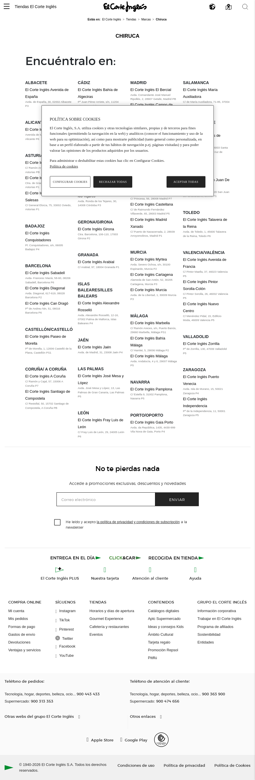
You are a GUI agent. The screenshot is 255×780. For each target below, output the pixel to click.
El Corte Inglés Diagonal (45, 288)
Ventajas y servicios (24, 650)
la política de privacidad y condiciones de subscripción (138, 522)
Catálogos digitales (163, 611)
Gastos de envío (21, 634)
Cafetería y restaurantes (109, 627)
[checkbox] (57, 522)
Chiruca (127, 36)
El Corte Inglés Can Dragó (46, 303)
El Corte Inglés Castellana (152, 204)
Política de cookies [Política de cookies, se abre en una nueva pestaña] (64, 166)
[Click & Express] (76, 557)
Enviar (177, 499)
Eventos (96, 634)
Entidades (205, 642)
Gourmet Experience (106, 618)
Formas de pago (21, 627)
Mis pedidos (18, 618)
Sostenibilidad (208, 634)
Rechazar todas (113, 181)
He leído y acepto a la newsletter (126, 524)
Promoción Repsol (163, 650)
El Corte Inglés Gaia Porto (152, 422)
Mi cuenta (16, 611)
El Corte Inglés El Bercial (151, 90)
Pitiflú (152, 658)
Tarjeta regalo (159, 642)
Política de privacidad (184, 765)
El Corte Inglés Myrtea (149, 259)
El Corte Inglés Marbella (150, 323)
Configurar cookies (70, 181)
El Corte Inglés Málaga (149, 356)
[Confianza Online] (161, 739)
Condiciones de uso (136, 765)
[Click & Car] (125, 557)
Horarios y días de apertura (111, 611)
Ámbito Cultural (160, 634)
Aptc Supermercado (164, 618)
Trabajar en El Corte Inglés (219, 618)
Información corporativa (216, 611)
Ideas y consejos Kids (166, 627)
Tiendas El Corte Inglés (35, 6)
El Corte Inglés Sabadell (45, 273)
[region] (127, 151)
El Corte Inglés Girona (96, 229)
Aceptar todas (186, 181)
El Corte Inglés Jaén (94, 347)
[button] (7, 6)
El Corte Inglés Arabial (96, 262)
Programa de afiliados (215, 627)
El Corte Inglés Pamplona (151, 389)
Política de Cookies (232, 765)
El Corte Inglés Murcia (149, 290)
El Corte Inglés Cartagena (152, 274)
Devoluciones (19, 642)
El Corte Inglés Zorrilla (201, 343)
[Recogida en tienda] (176, 557)
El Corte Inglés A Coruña (45, 376)
